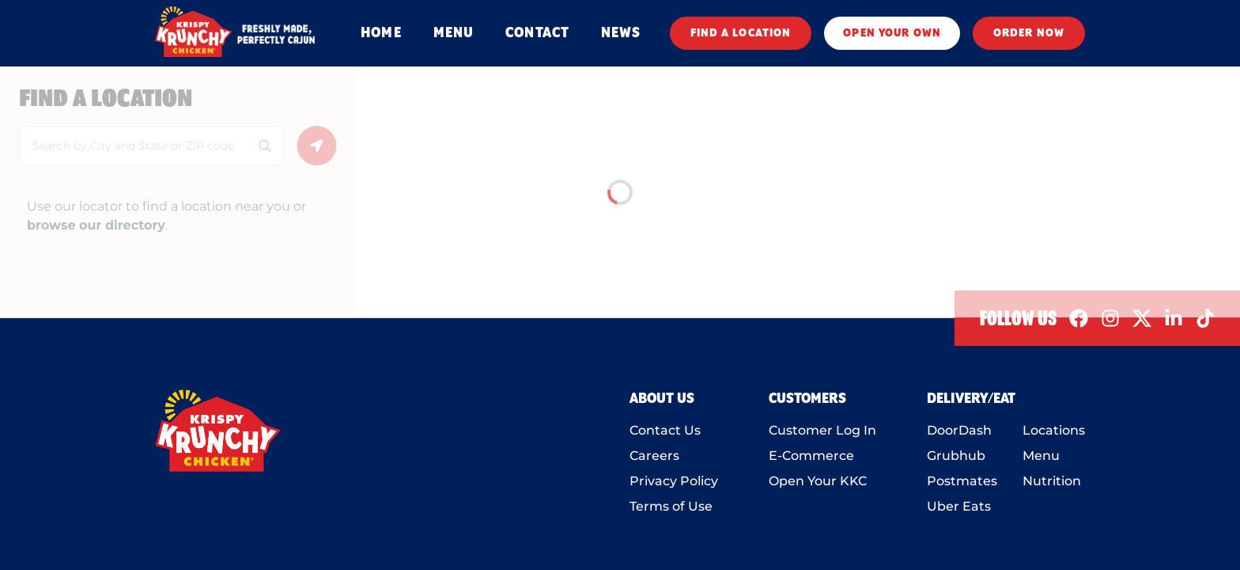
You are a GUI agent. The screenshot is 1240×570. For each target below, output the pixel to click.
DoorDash (959, 430)
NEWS (621, 33)
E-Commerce (811, 455)
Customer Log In (822, 430)
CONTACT (537, 33)
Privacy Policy (673, 480)
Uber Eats (959, 506)
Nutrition (1052, 480)
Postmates (962, 480)
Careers (654, 455)
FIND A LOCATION (741, 33)
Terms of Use (671, 506)
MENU (453, 33)
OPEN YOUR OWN (892, 33)
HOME (381, 33)
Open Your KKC (818, 480)
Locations (1054, 430)
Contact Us (665, 430)
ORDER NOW (1028, 33)
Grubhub (956, 455)
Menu (1041, 455)
